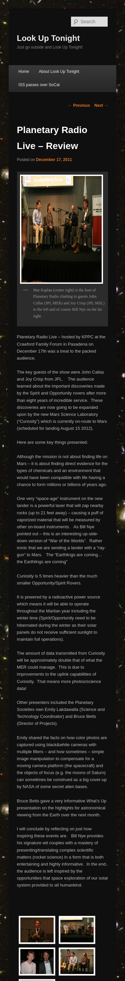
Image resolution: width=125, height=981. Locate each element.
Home (23, 71)
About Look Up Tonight (59, 71)
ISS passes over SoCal (38, 84)
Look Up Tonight (48, 38)
